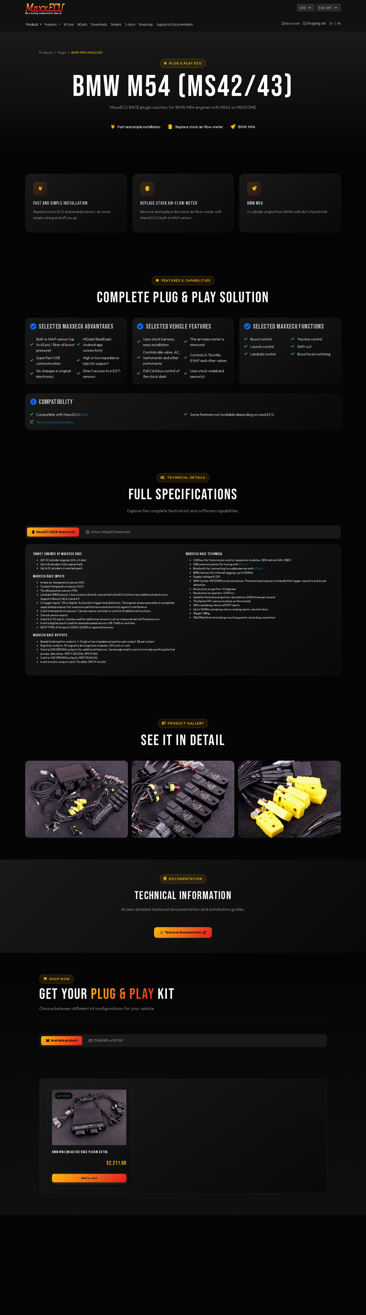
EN (339, 23)
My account (289, 23)
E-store (130, 24)
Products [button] (32, 24)
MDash (82, 24)
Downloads (99, 24)
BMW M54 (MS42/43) (86, 52)
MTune (69, 24)
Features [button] (51, 24)
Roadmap (146, 24)
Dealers (116, 24)
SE (331, 23)
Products (46, 52)
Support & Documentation (174, 24)
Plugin (62, 52)
